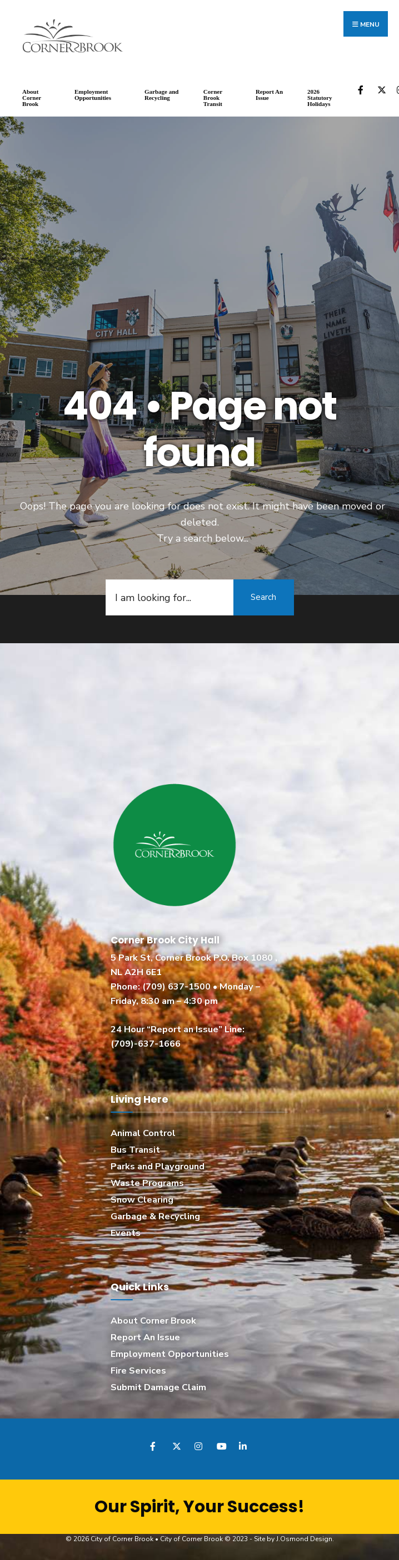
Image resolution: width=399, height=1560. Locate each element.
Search (263, 596)
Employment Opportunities (92, 93)
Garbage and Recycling (161, 93)
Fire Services (138, 1370)
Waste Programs (147, 1182)
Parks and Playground (158, 1165)
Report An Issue (269, 93)
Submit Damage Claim (158, 1386)
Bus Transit (135, 1149)
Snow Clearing (142, 1199)
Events (126, 1231)
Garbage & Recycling (155, 1215)
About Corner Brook (31, 96)
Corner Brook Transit (212, 96)
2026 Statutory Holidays (319, 96)
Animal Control (143, 1132)
